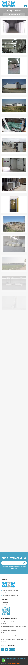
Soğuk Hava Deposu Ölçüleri (8, 621)
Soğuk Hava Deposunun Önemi (8, 630)
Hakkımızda (4, 602)
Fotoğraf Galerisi (15, 14)
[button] (25, 6)
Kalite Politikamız (5, 605)
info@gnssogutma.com (8, 592)
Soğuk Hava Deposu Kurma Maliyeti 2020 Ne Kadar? (13, 626)
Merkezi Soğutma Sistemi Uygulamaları (10, 635)
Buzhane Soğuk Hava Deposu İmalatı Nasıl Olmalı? (13, 639)
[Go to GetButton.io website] (3, 663)
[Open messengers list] (3, 660)
